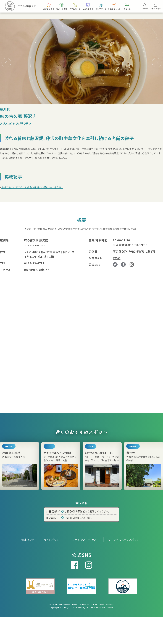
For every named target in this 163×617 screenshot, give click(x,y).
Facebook (123, 264)
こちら (116, 258)
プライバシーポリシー (85, 540)
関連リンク (27, 540)
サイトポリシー (53, 540)
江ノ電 (51, 517)
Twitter (115, 264)
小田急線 (53, 511)
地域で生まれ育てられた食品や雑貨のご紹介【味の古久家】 (32, 187)
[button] (156, 62)
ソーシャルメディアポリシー (125, 540)
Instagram (131, 264)
